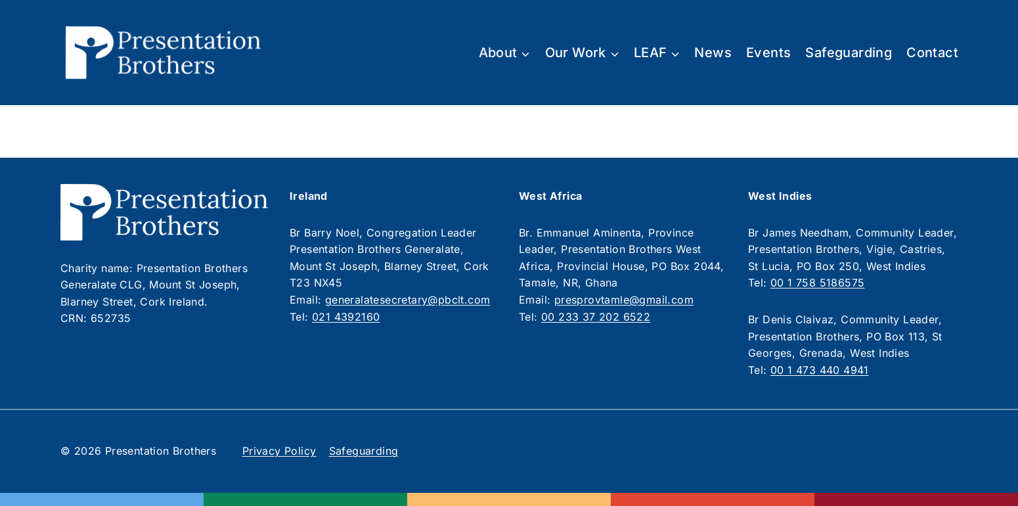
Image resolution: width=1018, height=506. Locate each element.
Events (768, 52)
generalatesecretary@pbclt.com (408, 299)
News (713, 52)
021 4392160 (346, 316)
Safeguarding (848, 52)
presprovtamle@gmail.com (624, 299)
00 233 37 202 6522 (595, 316)
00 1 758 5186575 (817, 282)
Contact (932, 52)
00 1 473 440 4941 (819, 370)
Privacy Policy (279, 450)
